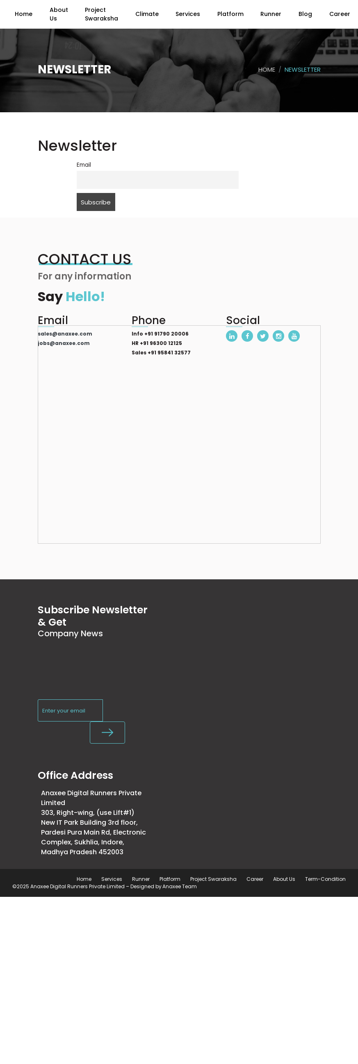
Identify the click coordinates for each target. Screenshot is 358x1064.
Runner (141, 879)
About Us (284, 879)
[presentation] (100, 677)
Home (266, 69)
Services (111, 879)
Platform (170, 879)
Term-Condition (325, 879)
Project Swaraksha (213, 879)
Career (254, 879)
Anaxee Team (179, 886)
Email (84, 165)
